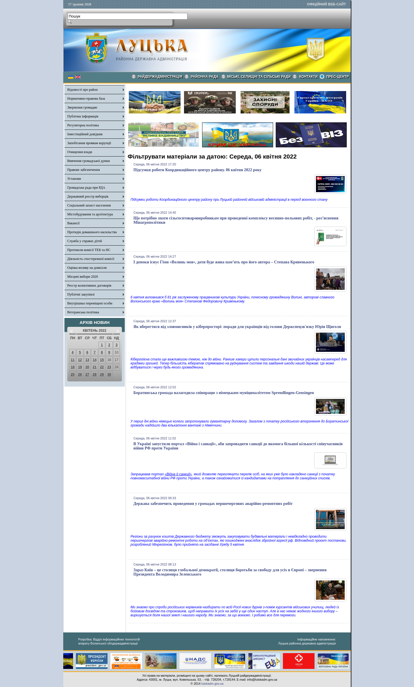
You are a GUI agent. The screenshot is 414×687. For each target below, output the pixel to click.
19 (80, 367)
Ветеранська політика (83, 312)
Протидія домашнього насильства (92, 232)
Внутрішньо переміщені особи (89, 303)
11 (72, 360)
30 (109, 375)
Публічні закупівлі (81, 294)
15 (102, 360)
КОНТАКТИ (308, 77)
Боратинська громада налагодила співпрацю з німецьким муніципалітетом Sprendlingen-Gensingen (223, 393)
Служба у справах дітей (84, 241)
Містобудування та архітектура (90, 214)
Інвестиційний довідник (85, 134)
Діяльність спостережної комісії (90, 259)
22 (102, 367)
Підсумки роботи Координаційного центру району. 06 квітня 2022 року (197, 170)
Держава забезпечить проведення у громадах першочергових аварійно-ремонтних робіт (213, 503)
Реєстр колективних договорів (89, 285)
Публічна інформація (82, 116)
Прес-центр (337, 77)
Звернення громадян (82, 107)
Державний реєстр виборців (87, 196)
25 (72, 375)
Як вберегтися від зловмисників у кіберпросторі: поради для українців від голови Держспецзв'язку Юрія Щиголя (237, 327)
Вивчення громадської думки (88, 161)
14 (94, 360)
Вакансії (73, 223)
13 (87, 360)
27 (87, 375)
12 (80, 360)
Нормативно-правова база (86, 99)
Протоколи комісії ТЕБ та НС (88, 250)
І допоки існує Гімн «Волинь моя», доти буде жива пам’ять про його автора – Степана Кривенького (223, 262)
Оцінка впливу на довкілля (87, 268)
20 (87, 367)
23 (109, 367)
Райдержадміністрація (160, 77)
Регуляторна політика (83, 125)
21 (94, 367)
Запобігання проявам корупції (89, 143)
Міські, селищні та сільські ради (259, 77)
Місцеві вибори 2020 (82, 277)
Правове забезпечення (83, 170)
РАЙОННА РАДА (204, 77)
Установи (74, 179)
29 (102, 375)
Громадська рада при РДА (86, 188)
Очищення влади (79, 152)
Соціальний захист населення (89, 205)
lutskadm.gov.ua (212, 683)
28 (94, 375)
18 (72, 367)
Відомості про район (82, 90)
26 (80, 375)
